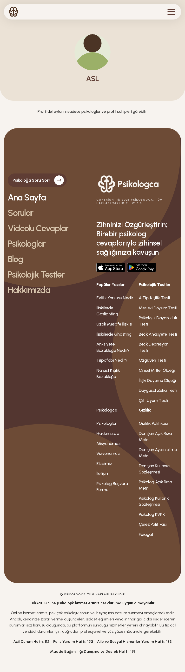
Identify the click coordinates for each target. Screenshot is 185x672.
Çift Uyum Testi (153, 400)
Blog (15, 259)
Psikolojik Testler (36, 274)
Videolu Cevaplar (38, 228)
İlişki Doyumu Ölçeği (157, 380)
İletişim (102, 473)
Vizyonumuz (108, 453)
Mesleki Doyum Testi (158, 308)
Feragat (146, 534)
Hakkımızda (29, 290)
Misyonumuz (108, 443)
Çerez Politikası (152, 524)
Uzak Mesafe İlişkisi (114, 324)
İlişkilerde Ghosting (114, 334)
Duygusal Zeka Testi (158, 390)
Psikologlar (26, 244)
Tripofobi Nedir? (111, 360)
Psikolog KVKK (152, 514)
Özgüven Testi (152, 360)
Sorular (20, 213)
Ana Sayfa (27, 197)
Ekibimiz (104, 463)
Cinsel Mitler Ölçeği (157, 370)
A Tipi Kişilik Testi (154, 297)
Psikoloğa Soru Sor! (38, 180)
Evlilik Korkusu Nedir (114, 297)
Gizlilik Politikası (153, 423)
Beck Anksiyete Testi (158, 334)
